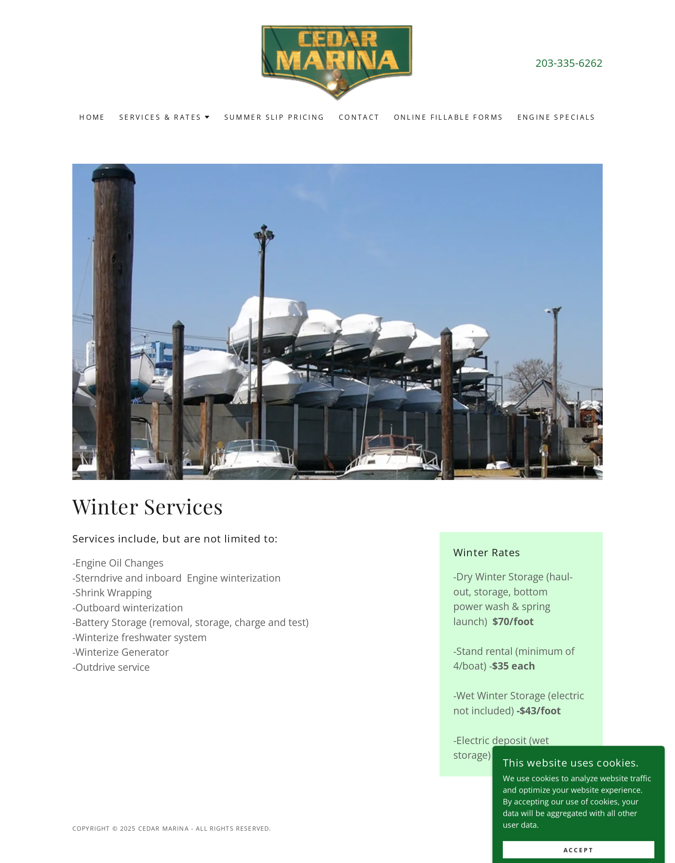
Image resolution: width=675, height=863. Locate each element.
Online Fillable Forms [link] (449, 117)
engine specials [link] (556, 117)
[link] (338, 62)
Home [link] (92, 117)
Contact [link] (359, 117)
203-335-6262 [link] (569, 63)
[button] (165, 117)
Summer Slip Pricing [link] (274, 117)
